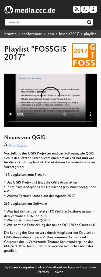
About (57, 267)
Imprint (86, 267)
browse (10, 34)
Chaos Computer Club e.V (28, 267)
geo (50, 34)
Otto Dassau (17, 146)
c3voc (58, 272)
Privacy (43, 272)
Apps (71, 267)
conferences (32, 34)
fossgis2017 (69, 34)
